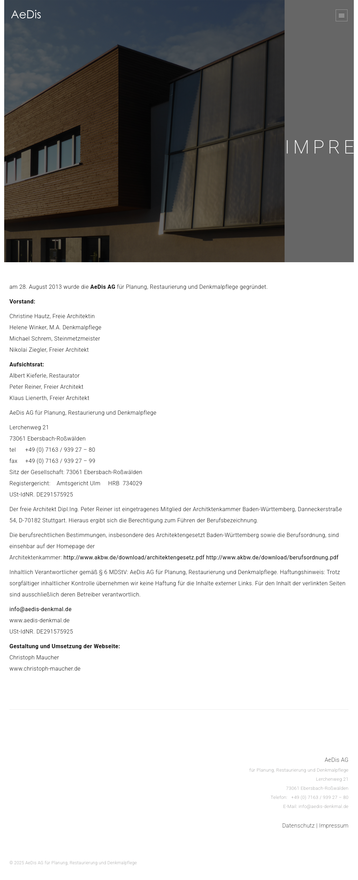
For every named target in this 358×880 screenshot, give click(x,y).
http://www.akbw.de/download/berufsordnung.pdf (272, 557)
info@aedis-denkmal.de (40, 609)
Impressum (334, 825)
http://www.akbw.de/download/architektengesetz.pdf (134, 557)
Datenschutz (298, 825)
